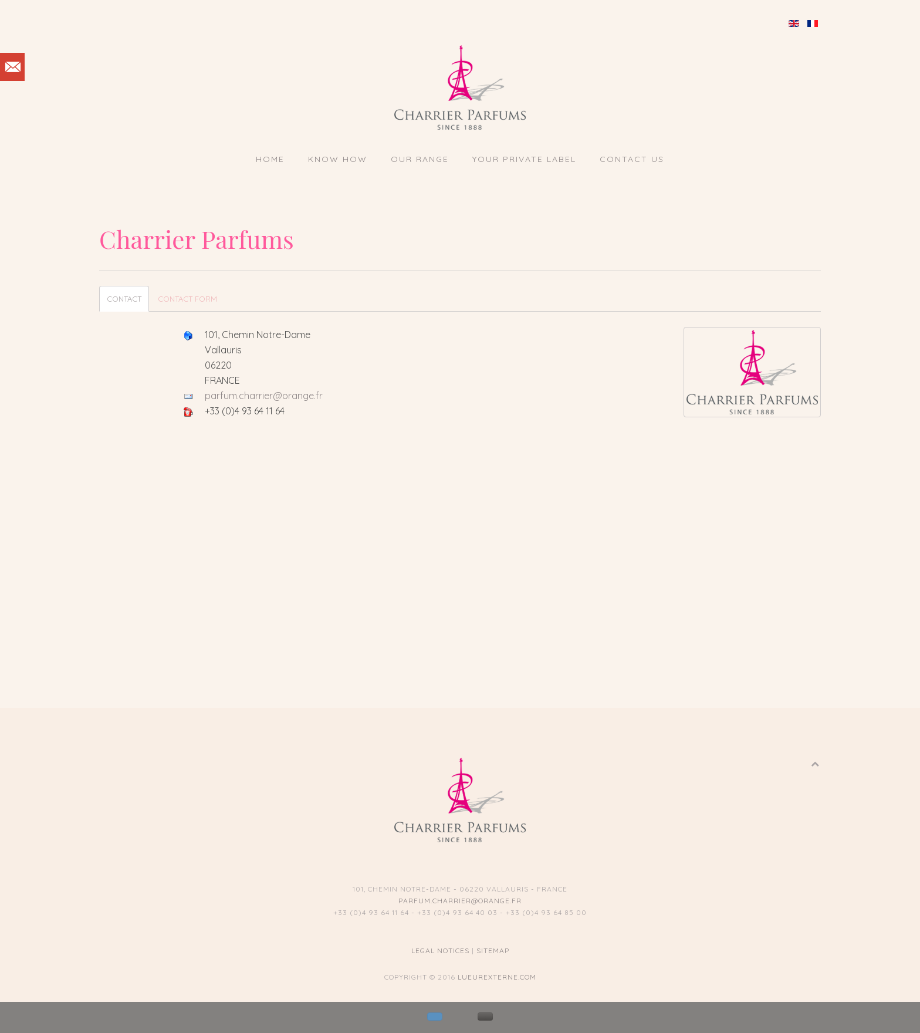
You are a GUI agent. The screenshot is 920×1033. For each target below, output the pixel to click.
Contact (124, 298)
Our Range (420, 159)
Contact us (632, 159)
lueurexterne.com (497, 977)
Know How (337, 159)
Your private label (524, 159)
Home (270, 159)
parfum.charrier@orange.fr (264, 395)
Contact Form (187, 298)
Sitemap (492, 950)
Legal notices (440, 950)
